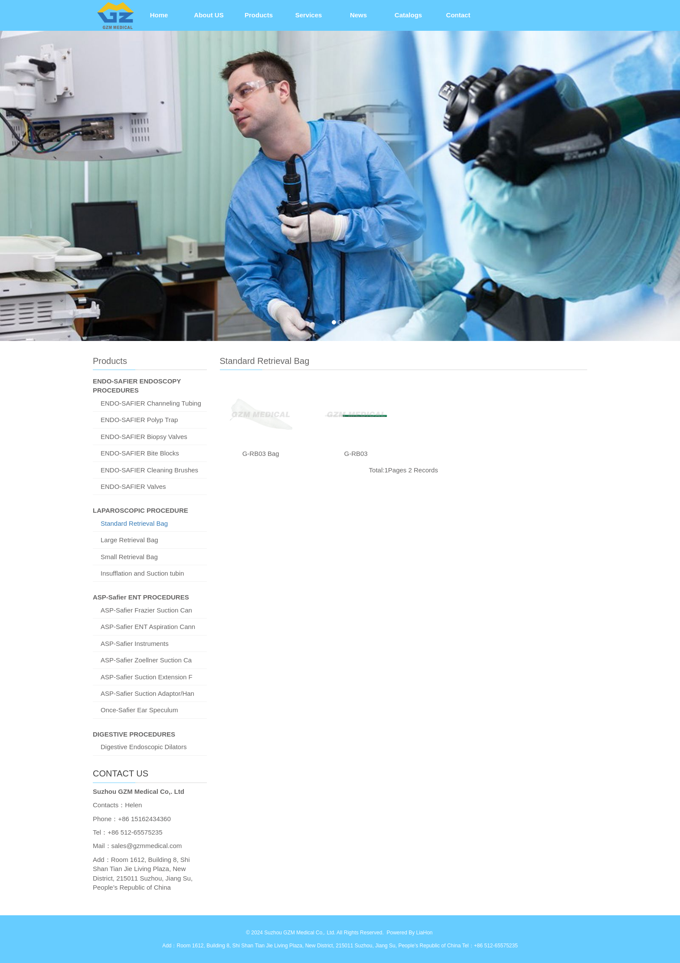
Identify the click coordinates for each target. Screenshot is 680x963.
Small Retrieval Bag (129, 556)
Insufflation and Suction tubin (142, 573)
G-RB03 (355, 453)
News (358, 15)
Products (259, 15)
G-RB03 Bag (260, 453)
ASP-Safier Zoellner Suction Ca (146, 660)
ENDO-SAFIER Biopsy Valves (144, 436)
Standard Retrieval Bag (134, 523)
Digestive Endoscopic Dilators (143, 746)
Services (308, 15)
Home (159, 15)
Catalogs (408, 15)
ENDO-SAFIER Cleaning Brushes (149, 470)
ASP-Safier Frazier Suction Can (146, 610)
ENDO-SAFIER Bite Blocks (140, 453)
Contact (458, 15)
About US (208, 15)
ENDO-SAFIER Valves (133, 486)
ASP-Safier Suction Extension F (147, 677)
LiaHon (424, 933)
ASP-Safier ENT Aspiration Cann (148, 626)
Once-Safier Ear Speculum (139, 710)
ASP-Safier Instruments (135, 643)
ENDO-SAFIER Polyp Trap (139, 419)
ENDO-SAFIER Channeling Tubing (151, 403)
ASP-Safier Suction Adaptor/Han (147, 693)
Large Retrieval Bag (129, 540)
